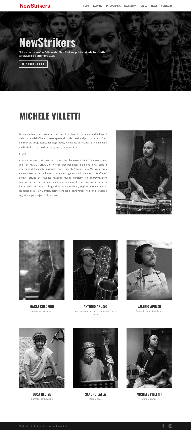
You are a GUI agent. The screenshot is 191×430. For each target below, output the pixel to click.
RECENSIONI (130, 6)
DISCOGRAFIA (113, 6)
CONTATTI (166, 6)
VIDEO (144, 6)
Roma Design (62, 426)
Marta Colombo (42, 306)
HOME (86, 6)
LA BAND (97, 6)
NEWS (154, 6)
